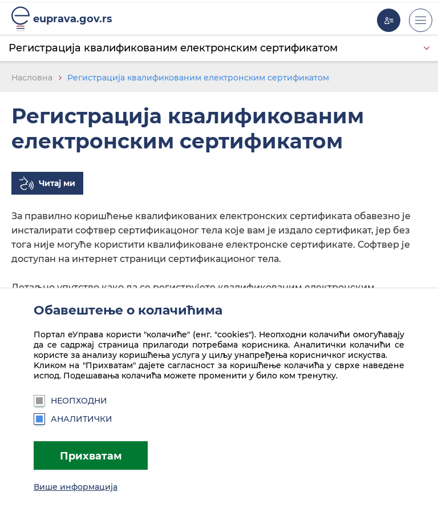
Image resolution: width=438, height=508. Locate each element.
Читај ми (57, 183)
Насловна (31, 77)
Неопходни (70, 400)
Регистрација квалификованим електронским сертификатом (173, 48)
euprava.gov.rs (72, 19)
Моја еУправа (388, 20)
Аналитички (73, 419)
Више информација (75, 487)
